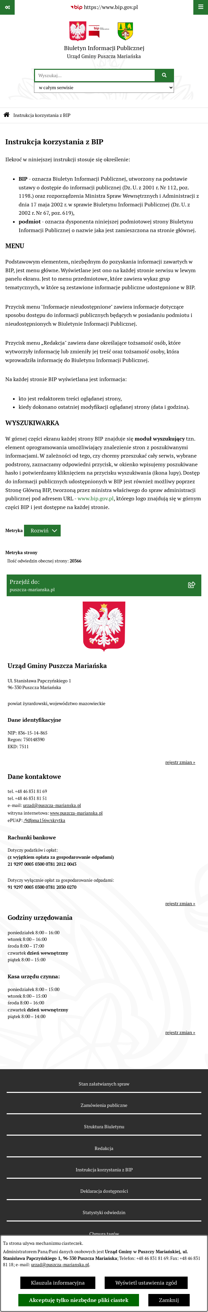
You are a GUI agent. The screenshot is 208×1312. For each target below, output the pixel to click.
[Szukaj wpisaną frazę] (165, 75)
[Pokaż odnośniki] (7, 7)
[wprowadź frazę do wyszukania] (95, 75)
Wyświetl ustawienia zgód (146, 1282)
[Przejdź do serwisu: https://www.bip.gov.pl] (104, 7)
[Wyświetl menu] (200, 7)
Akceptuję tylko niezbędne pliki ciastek (78, 1300)
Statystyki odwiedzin (104, 1212)
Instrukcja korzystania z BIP (104, 1170)
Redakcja (104, 1148)
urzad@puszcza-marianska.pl (60, 1265)
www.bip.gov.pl (96, 498)
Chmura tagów (104, 1234)
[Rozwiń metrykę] (42, 530)
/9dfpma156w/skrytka (44, 820)
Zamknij (169, 1300)
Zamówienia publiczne (104, 1105)
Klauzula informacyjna (58, 1282)
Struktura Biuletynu (104, 1127)
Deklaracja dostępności (104, 1191)
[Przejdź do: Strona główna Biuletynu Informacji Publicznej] (6, 115)
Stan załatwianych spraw (104, 1084)
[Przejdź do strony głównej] (104, 41)
